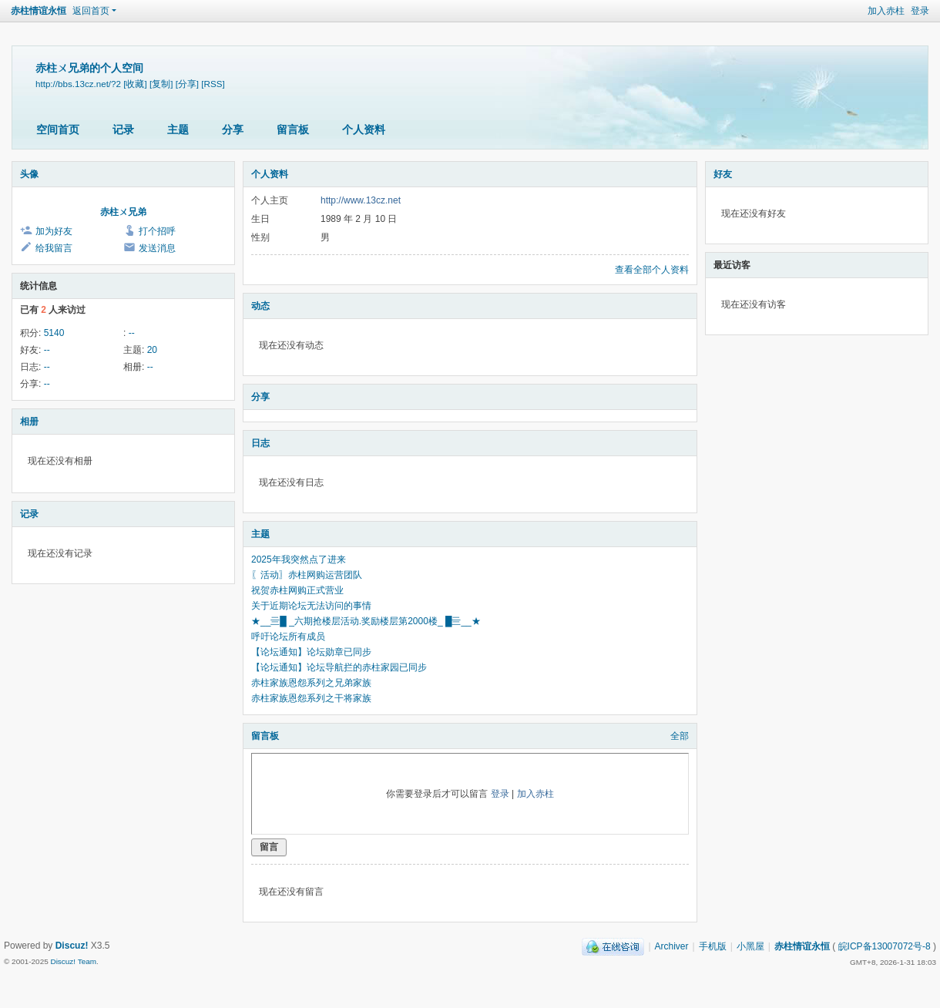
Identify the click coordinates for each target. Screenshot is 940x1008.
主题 (178, 129)
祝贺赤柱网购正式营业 (297, 590)
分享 (232, 129)
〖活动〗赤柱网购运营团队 (306, 575)
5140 (54, 333)
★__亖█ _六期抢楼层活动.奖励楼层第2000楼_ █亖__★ (366, 621)
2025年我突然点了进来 (298, 559)
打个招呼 (157, 231)
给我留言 (53, 248)
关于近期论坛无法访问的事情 (311, 605)
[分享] (187, 84)
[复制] (161, 84)
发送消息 (157, 248)
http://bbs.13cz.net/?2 (78, 84)
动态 (260, 306)
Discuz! (72, 945)
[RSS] (212, 84)
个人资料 (363, 129)
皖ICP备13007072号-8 (884, 946)
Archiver (672, 946)
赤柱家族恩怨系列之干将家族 (311, 698)
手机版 (713, 946)
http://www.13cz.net (361, 200)
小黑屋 (750, 946)
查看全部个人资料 (652, 269)
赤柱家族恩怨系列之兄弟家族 (311, 682)
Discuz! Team (73, 961)
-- (132, 333)
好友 (722, 174)
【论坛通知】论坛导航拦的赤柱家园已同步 (339, 667)
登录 (920, 10)
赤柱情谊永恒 (38, 10)
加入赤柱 (886, 10)
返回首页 (90, 10)
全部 (679, 736)
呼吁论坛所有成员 (288, 636)
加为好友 (53, 231)
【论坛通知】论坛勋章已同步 (311, 652)
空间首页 (57, 129)
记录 (123, 129)
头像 (29, 174)
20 (152, 349)
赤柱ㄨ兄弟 (123, 212)
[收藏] (134, 84)
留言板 (293, 129)
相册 (29, 421)
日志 (260, 443)
